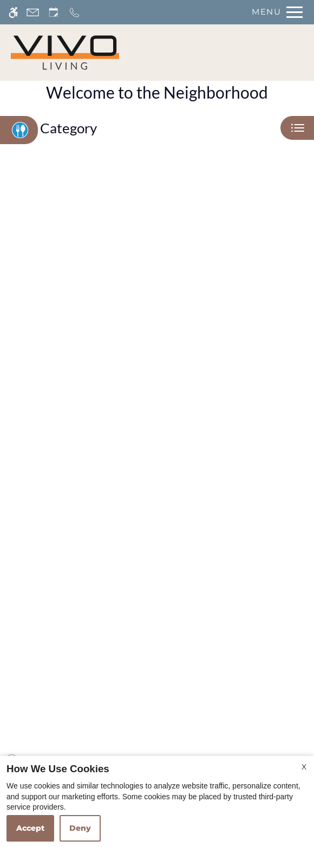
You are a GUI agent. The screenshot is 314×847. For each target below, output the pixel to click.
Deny (80, 828)
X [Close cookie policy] (304, 767)
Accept (30, 828)
